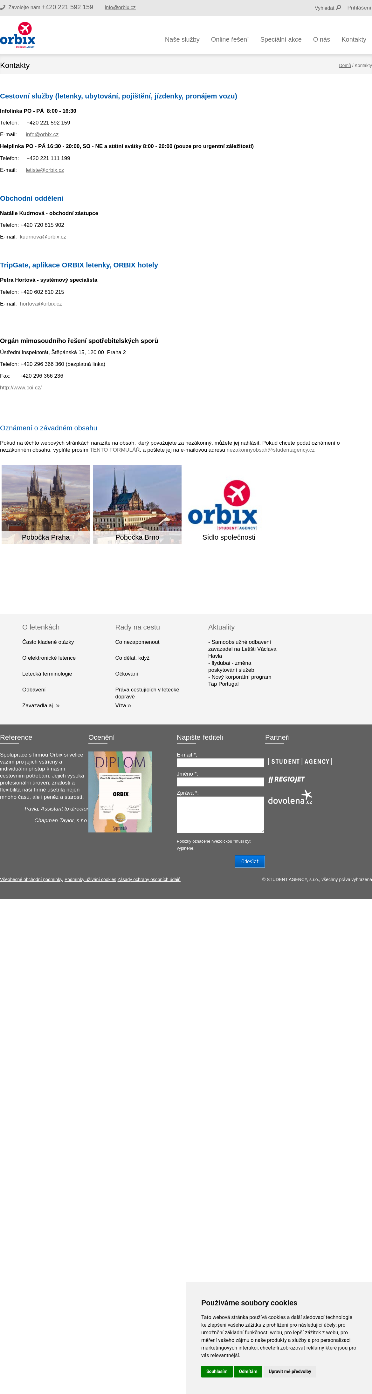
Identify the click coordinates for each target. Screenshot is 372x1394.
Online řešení (230, 39)
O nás (321, 39)
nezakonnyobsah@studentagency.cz (271, 450)
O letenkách (40, 627)
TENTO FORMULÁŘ (115, 450)
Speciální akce (281, 39)
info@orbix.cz (120, 7)
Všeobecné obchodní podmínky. (31, 879)
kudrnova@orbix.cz (43, 237)
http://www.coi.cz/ (21, 388)
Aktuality (221, 627)
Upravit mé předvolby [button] (290, 1371)
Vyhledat (324, 8)
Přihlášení (359, 8)
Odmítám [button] (248, 1371)
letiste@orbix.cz (45, 170)
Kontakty (353, 39)
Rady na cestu (137, 627)
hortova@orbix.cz (41, 304)
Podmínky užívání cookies (90, 879)
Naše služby (182, 39)
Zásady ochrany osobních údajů (148, 879)
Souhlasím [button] (217, 1371)
